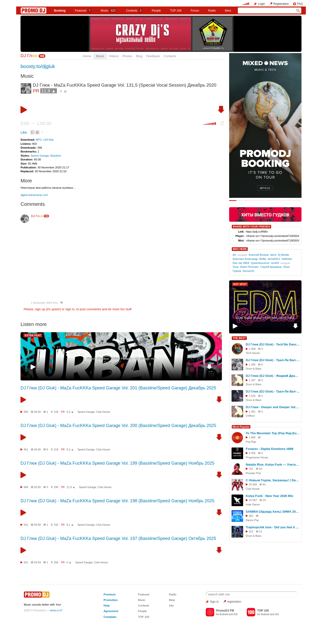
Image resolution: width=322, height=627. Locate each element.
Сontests (134, 10)
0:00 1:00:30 (36, 123)
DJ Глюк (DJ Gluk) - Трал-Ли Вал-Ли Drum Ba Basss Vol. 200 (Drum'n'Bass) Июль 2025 (273, 360)
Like (24, 132)
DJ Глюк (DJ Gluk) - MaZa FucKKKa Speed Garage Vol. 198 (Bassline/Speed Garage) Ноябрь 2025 (117, 500)
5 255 (252, 453)
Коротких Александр (245, 258)
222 (251, 531)
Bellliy (262, 258)
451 (26, 449)
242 (56, 524)
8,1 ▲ (70, 524)
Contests (143, 605)
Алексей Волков (259, 254)
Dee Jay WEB (241, 263)
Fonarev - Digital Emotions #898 (269, 448)
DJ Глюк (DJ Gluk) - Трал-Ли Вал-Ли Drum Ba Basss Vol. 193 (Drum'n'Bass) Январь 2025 (273, 391)
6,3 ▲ (70, 411)
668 (26, 487)
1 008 (252, 348)
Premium (109, 594)
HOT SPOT (240, 284)
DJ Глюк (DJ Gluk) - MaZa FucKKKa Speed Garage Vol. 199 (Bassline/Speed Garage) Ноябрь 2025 (117, 463)
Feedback (153, 56)
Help (106, 605)
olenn (273, 254)
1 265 (252, 364)
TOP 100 (176, 10)
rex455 (275, 263)
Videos (114, 56)
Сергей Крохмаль (271, 266)
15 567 (253, 500)
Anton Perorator (249, 266)
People (156, 10)
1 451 (252, 411)
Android (223, 614)
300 (26, 411)
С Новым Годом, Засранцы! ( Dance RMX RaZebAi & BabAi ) (273, 480)
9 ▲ (69, 562)
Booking (60, 10)
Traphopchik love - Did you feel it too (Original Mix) (273, 527)
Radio (212, 10)
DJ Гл (29, 55)
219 (56, 449)
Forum (195, 10)
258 (56, 562)
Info (171, 605)
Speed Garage (40, 155)
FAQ (300, 3)
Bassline (55, 155)
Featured (83, 10)
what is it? (56, 610)
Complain (109, 616)
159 (56, 411)
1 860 (252, 437)
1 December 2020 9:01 (44, 302)
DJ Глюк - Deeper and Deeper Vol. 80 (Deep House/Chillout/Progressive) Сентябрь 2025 (273, 407)
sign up (40, 309)
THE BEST (239, 338)
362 (251, 515)
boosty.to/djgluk (38, 66)
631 (26, 562)
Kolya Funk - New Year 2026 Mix (269, 495)
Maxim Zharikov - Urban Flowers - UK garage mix (121, 358)
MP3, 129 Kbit (44, 139)
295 (56, 487)
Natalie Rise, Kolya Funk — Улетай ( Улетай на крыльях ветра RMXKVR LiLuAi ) (273, 464)
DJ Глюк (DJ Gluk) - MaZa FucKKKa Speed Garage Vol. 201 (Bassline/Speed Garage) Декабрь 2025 (118, 388)
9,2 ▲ (70, 449)
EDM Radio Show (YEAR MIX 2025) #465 (265, 318)
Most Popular (241, 426)
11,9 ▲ (48, 90)
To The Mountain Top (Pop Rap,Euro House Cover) (273, 433)
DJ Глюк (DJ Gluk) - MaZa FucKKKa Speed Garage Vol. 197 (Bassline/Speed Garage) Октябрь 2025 (118, 538)
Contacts (170, 56)
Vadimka (286, 258)
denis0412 (274, 258)
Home (87, 56)
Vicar (236, 266)
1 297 (252, 380)
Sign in (214, 601)
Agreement (110, 611)
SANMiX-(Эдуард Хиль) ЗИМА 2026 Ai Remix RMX (273, 511)
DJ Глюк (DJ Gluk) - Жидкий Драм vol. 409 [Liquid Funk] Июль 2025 (273, 375)
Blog (139, 56)
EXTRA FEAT (33, 335)
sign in (70, 309)
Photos (127, 56)
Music (109, 10)
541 (26, 524)
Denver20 (248, 270)
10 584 (253, 484)
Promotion (110, 599)
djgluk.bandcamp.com (34, 194)
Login (261, 3)
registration (234, 601)
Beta (228, 10)
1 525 (252, 395)
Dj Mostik (283, 254)
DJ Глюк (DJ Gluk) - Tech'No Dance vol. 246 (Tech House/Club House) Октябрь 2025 (273, 344)
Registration (281, 3)
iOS (235, 614)
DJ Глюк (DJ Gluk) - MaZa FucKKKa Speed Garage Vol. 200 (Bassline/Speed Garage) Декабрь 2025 (118, 425)
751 (251, 468)
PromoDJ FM (225, 610)
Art (234, 254)
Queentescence (260, 263)
